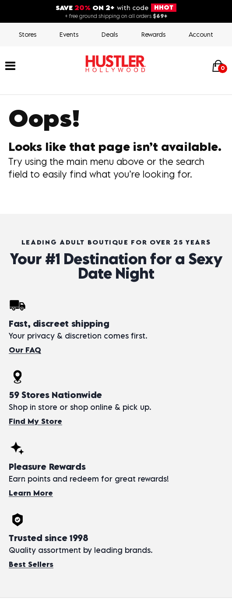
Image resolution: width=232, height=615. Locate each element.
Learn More (31, 493)
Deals (110, 34)
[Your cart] (218, 66)
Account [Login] (201, 34)
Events (69, 34)
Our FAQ (25, 350)
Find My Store (35, 421)
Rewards (153, 34)
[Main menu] (10, 65)
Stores (27, 34)
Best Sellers (31, 564)
